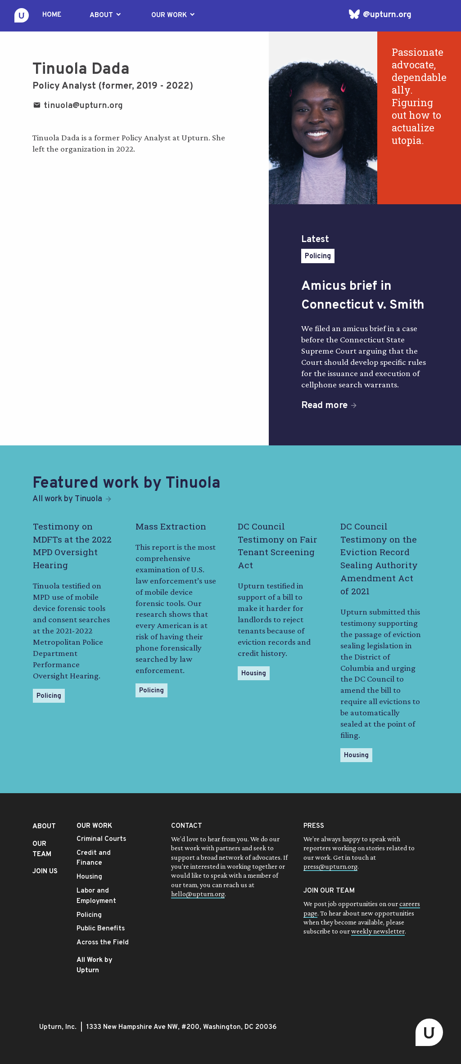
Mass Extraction (171, 526)
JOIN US (45, 871)
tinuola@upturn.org (77, 105)
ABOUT (106, 15)
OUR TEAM (41, 849)
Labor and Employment (96, 896)
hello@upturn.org (198, 894)
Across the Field (103, 942)
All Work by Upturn (95, 965)
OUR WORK (173, 15)
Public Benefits (101, 929)
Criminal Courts (101, 839)
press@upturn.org (330, 866)
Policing (318, 256)
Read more (324, 406)
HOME (51, 15)
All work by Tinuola (67, 499)
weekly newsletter (378, 931)
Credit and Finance (94, 858)
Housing (253, 673)
